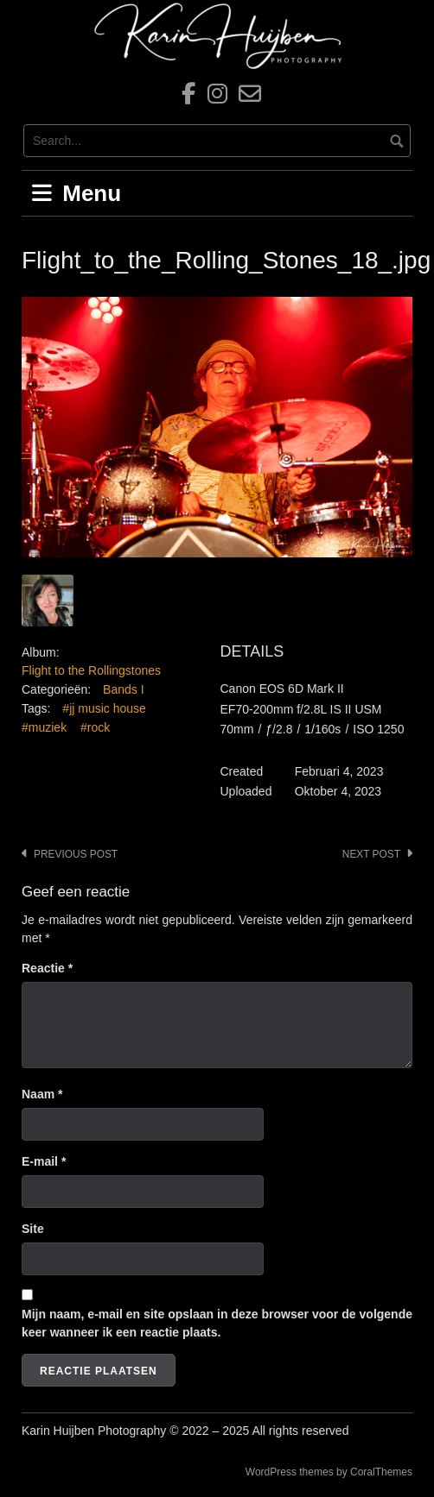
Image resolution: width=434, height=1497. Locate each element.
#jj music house (104, 708)
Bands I (123, 689)
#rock (95, 727)
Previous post (76, 854)
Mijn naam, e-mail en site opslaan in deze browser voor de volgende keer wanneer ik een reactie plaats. (217, 1323)
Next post (371, 854)
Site (33, 1229)
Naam (42, 1094)
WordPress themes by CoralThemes (329, 1472)
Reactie (47, 968)
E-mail (44, 1161)
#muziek (44, 727)
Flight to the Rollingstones (91, 670)
